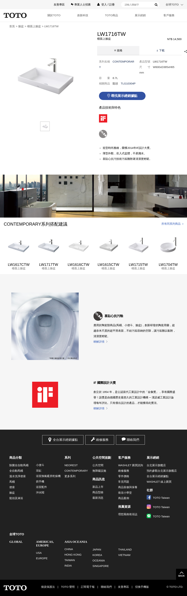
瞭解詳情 (99, 341)
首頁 (12, 26)
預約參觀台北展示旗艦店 (162, 470)
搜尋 (156, 4)
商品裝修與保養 (127, 487)
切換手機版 (142, 586)
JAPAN (96, 549)
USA (39, 552)
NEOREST (71, 465)
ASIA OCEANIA (75, 542)
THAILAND (125, 549)
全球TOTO (172, 4)
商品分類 (15, 457)
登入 (104, 4)
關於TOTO (53, 15)
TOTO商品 (111, 15)
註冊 (112, 4)
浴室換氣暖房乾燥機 (48, 476)
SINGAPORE (100, 565)
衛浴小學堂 (125, 492)
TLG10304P (128, 83)
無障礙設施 (99, 470)
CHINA (68, 549)
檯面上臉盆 (34, 26)
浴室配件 (41, 487)
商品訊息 (98, 479)
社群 (150, 490)
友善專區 (59, 4)
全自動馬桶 (16, 470)
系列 (67, 457)
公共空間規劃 (101, 457)
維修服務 (102, 440)
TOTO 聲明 (68, 586)
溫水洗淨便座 (17, 476)
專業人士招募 (82, 4)
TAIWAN (69, 560)
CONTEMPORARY (76, 470)
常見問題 (123, 481)
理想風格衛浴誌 (127, 514)
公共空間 (97, 465)
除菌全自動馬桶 (18, 465)
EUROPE (41, 558)
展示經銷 (140, 15)
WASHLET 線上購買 (159, 481)
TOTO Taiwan (158, 497)
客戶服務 (168, 15)
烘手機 (40, 481)
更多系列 (69, 476)
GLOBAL (16, 542)
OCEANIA (98, 560)
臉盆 (21, 26)
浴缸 (38, 470)
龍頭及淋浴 (16, 498)
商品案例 (123, 498)
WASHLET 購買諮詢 (130, 465)
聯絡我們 (133, 440)
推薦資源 (124, 506)
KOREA (97, 555)
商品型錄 (97, 492)
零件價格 (123, 476)
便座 (12, 487)
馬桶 (12, 481)
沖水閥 (40, 492)
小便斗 (40, 465)
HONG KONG (72, 554)
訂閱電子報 (88, 586)
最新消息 (97, 497)
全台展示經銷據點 (65, 440)
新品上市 (97, 486)
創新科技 (82, 15)
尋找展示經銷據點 (124, 96)
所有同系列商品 (171, 223)
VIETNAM (124, 555)
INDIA (68, 565)
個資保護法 (48, 586)
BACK (181, 576)
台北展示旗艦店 (156, 465)
